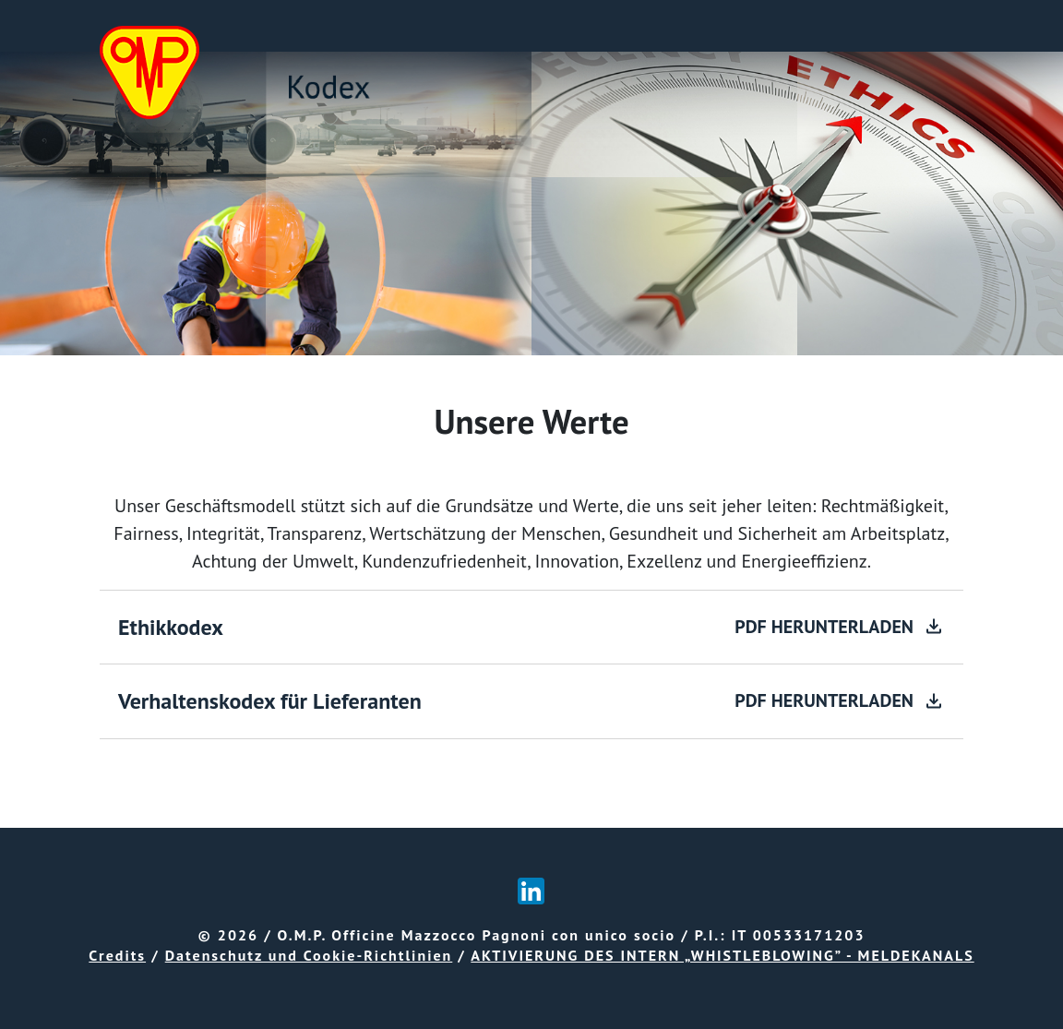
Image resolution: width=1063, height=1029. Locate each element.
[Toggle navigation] (937, 25)
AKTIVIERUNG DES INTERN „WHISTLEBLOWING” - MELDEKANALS (722, 955)
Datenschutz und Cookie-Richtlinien (309, 955)
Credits (117, 955)
